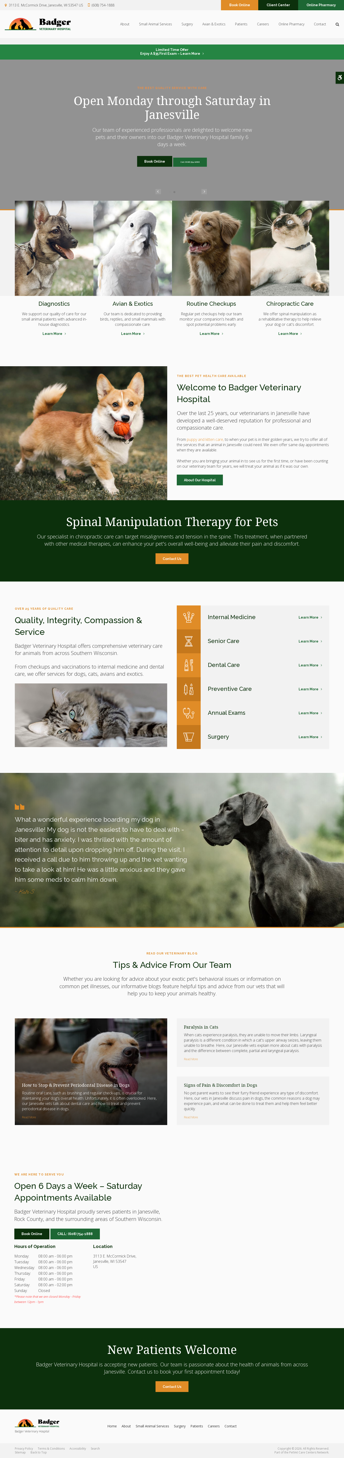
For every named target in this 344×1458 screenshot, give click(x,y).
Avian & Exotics (214, 27)
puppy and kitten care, (205, 439)
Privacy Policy (24, 1449)
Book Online (239, 5)
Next (185, 191)
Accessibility (78, 1449)
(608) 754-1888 (103, 5)
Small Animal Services (155, 27)
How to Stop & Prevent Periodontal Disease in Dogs (76, 1085)
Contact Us (172, 559)
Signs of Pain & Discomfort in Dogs (220, 1085)
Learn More (52, 334)
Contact (320, 27)
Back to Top (39, 1452)
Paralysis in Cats (201, 1027)
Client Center (278, 5)
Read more (29, 1117)
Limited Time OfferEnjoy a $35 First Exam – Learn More (170, 51)
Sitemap (20, 1452)
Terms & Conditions (51, 1449)
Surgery (187, 27)
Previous (158, 191)
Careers (263, 27)
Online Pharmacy (321, 5)
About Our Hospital (200, 480)
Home (112, 1426)
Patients (241, 27)
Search (95, 1449)
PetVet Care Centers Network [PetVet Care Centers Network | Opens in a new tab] (308, 1452)
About (124, 27)
